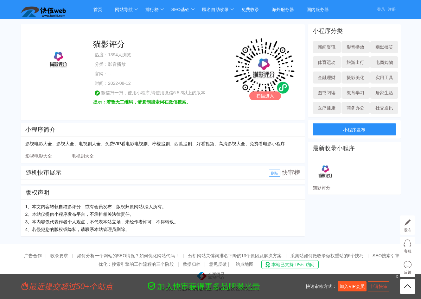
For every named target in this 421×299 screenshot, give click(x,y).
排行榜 (154, 9)
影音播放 (355, 47)
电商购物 (384, 62)
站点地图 (244, 264)
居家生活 (384, 92)
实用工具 (384, 77)
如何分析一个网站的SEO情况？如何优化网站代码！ (128, 255)
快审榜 (291, 172)
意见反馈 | (219, 264)
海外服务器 (283, 9)
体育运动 (326, 62)
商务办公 (355, 107)
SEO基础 (183, 9)
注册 (392, 9)
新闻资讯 (326, 47)
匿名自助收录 (218, 9)
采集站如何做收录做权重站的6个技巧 (327, 255)
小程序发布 (354, 129)
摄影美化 (355, 77)
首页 (97, 9)
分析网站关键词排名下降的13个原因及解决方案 (235, 255)
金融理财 (326, 77)
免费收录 (250, 9)
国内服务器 (318, 9)
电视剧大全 (83, 156)
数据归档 (192, 264)
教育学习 (355, 92)
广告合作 (33, 255)
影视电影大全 (38, 156)
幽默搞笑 (384, 47)
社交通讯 (384, 107)
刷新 (274, 173)
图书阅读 (326, 92)
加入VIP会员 (352, 286)
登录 (381, 9)
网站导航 (126, 9)
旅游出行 (355, 62)
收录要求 (59, 255)
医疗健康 (326, 107)
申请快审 (378, 286)
